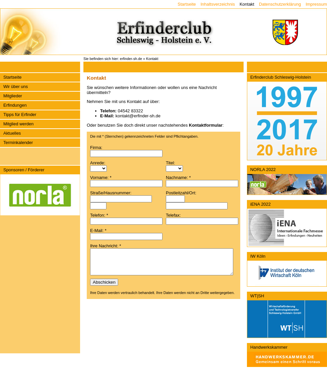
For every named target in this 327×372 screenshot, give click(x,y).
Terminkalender (18, 142)
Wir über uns (15, 86)
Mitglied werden (18, 123)
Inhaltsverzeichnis (218, 4)
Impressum (316, 4)
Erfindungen (15, 105)
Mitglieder (12, 95)
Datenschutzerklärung (280, 4)
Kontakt (247, 4)
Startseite (187, 4)
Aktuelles (12, 133)
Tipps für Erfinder (19, 114)
